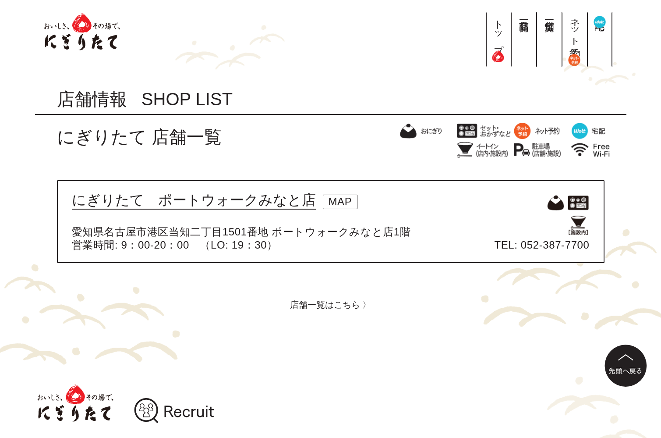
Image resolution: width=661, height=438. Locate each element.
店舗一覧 (549, 15)
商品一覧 (523, 15)
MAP (340, 201)
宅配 (599, 19)
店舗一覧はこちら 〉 (330, 305)
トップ (498, 37)
